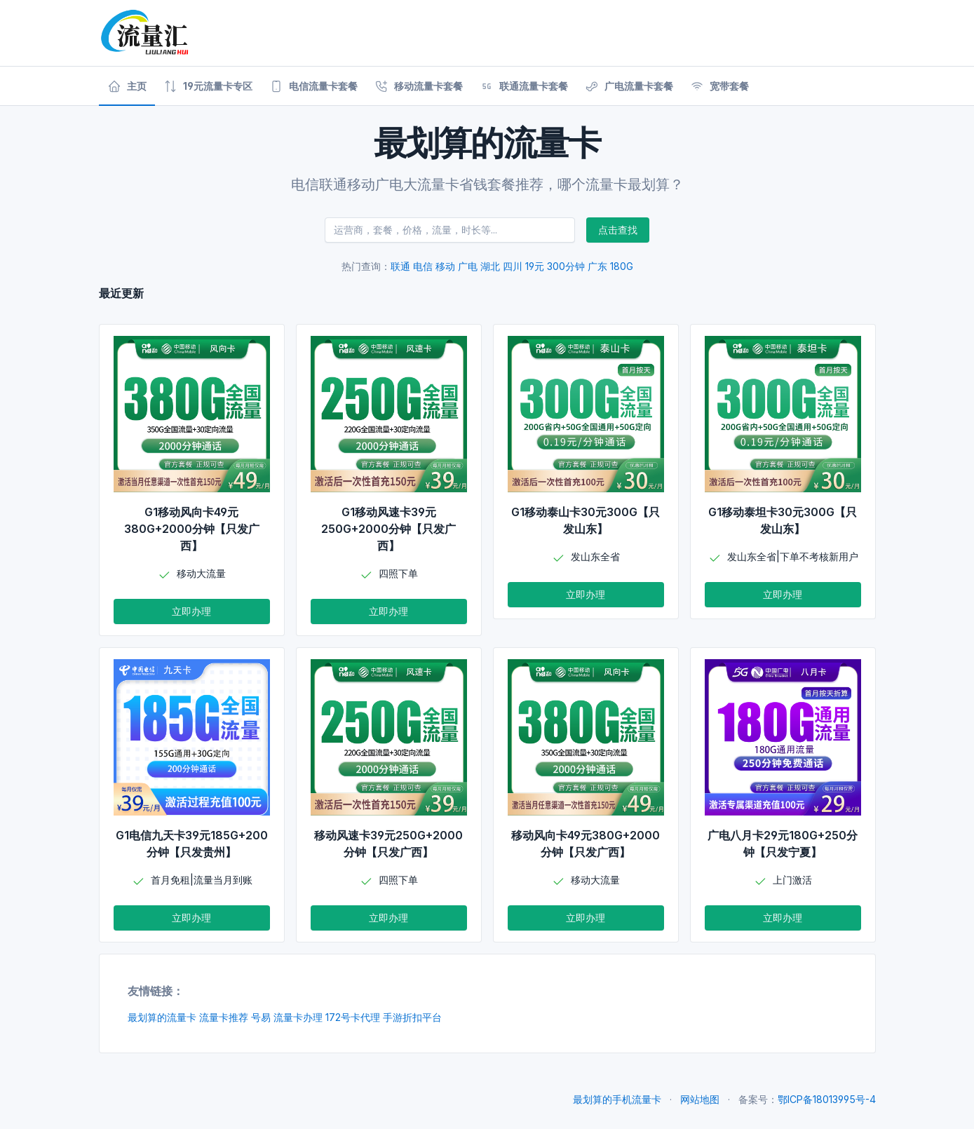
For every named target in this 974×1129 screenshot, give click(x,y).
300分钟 (566, 266)
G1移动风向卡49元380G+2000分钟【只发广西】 (191, 529)
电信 (423, 266)
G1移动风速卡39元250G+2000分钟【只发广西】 (388, 529)
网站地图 (699, 1099)
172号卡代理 (352, 1017)
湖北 (490, 266)
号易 (261, 1017)
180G (621, 266)
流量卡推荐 (223, 1017)
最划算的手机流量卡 (617, 1099)
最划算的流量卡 (162, 1017)
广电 (468, 266)
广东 (597, 266)
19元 (534, 266)
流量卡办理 (298, 1017)
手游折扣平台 (412, 1017)
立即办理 (191, 611)
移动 (445, 266)
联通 (400, 266)
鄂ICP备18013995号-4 (827, 1099)
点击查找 (617, 230)
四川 (512, 266)
